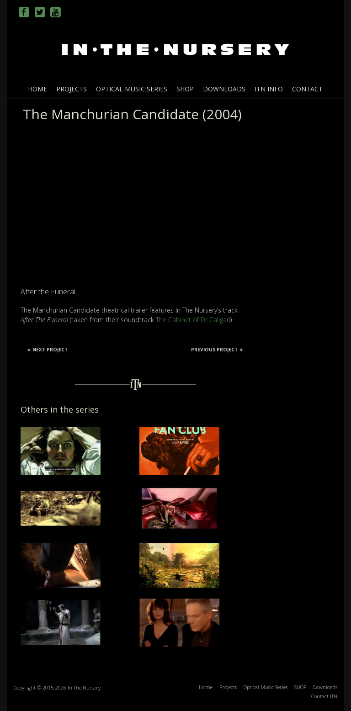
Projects (71, 89)
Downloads (224, 89)
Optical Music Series (131, 89)
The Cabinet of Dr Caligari (193, 319)
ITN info (269, 89)
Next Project (47, 349)
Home (37, 89)
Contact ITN (324, 696)
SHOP (185, 89)
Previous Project (217, 349)
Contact (307, 89)
